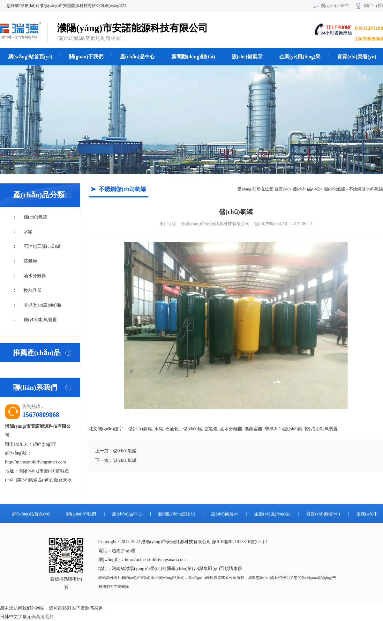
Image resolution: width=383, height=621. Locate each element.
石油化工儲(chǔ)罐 (42, 246)
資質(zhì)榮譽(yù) (323, 514)
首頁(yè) (281, 189)
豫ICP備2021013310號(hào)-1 (240, 541)
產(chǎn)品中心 (137, 56)
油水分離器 (35, 275)
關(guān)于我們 (335, 5)
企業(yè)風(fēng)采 (300, 56)
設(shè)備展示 (247, 56)
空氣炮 (30, 261)
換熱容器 (32, 290)
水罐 (28, 231)
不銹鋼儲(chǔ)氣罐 (366, 189)
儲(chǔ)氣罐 (35, 217)
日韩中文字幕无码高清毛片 (27, 616)
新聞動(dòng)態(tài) (193, 56)
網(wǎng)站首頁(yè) (30, 56)
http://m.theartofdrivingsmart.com (35, 462)
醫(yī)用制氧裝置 (40, 319)
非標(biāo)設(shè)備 (42, 305)
